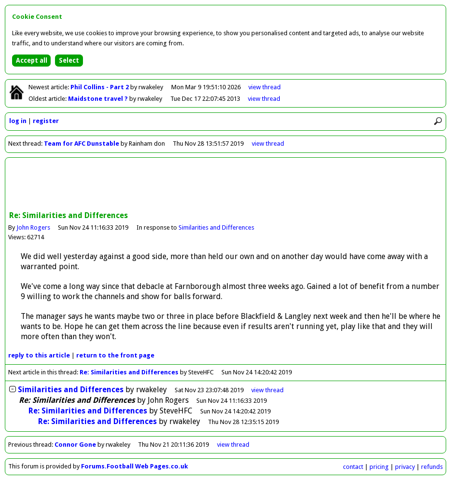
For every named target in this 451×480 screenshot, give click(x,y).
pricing (379, 466)
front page (115, 355)
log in (18, 120)
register (46, 120)
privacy (405, 466)
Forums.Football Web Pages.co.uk (134, 466)
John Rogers (33, 227)
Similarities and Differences (216, 227)
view (264, 87)
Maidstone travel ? (98, 98)
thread (267, 390)
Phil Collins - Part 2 (100, 87)
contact (353, 466)
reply (39, 355)
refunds (432, 466)
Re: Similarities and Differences (129, 372)
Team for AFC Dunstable (81, 143)
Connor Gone (75, 444)
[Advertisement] (225, 185)
